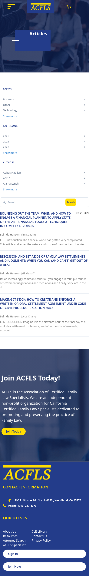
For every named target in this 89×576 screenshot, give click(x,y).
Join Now (14, 566)
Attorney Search (14, 540)
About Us (9, 531)
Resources (10, 536)
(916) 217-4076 (27, 505)
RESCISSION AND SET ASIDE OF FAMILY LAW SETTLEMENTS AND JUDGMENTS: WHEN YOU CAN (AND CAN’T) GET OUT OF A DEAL (43, 260)
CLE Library (40, 531)
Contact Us (39, 536)
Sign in (13, 554)
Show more (10, 116)
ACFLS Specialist (14, 545)
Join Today (13, 431)
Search (71, 202)
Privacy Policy (41, 540)
